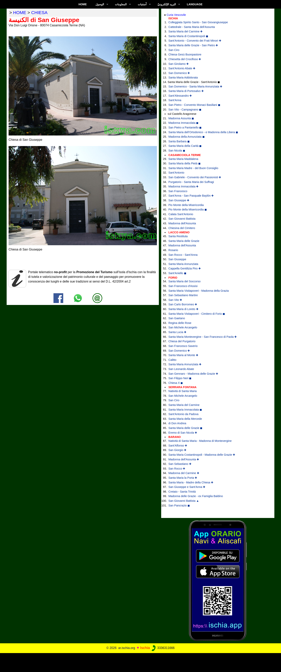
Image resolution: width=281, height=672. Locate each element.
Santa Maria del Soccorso (184, 281)
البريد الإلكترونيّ (166, 4)
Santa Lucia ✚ (177, 332)
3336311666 (162, 648)
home (19, 12)
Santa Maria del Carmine (183, 404)
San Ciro (173, 50)
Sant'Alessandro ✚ (180, 95)
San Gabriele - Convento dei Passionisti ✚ (194, 177)
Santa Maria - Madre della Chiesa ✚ (190, 482)
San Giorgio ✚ (177, 450)
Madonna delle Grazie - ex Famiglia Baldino (195, 496)
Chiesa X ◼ (175, 382)
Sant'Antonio (176, 172)
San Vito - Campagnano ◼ (184, 109)
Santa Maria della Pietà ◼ (184, 163)
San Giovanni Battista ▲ (183, 500)
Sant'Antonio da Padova (183, 414)
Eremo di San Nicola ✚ (182, 432)
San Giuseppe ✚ (178, 200)
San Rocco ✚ (176, 468)
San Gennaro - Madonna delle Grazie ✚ (193, 373)
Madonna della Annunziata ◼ (186, 136)
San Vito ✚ (175, 299)
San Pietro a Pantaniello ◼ (185, 127)
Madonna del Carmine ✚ (183, 473)
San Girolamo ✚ (178, 63)
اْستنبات (142, 4)
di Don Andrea (177, 423)
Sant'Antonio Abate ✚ (181, 68)
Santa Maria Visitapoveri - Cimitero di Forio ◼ (196, 313)
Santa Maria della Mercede (185, 418)
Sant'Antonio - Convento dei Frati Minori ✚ (194, 40)
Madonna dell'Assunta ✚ (183, 459)
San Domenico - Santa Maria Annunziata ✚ (195, 86)
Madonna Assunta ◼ (181, 118)
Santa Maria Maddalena (183, 158)
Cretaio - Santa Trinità (182, 491)
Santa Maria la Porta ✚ (182, 477)
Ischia (145, 648)
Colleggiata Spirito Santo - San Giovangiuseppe (198, 22)
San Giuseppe (177, 259)
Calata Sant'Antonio (180, 214)
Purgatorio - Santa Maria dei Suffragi (191, 182)
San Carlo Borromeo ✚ (182, 304)
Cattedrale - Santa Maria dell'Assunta (191, 27)
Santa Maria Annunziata (183, 264)
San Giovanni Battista (181, 218)
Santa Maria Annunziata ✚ (184, 364)
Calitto (172, 359)
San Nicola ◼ (176, 150)
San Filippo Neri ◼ (179, 378)
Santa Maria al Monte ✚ (183, 355)
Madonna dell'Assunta (182, 223)
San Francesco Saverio (183, 346)
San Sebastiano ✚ (179, 463)
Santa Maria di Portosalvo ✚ (186, 91)
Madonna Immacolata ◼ (183, 122)
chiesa (39, 12)
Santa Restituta (178, 236)
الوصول (99, 4)
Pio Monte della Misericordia (186, 205)
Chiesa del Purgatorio (181, 341)
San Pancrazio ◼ (179, 505)
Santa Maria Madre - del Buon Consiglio (193, 168)
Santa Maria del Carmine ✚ (185, 31)
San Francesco (177, 191)
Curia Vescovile (176, 14)
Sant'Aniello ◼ (177, 273)
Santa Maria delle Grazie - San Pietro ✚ (193, 45)
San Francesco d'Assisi (182, 286)
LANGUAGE (195, 4)
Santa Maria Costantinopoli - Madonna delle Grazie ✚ (201, 454)
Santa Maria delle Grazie (183, 240)
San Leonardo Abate (181, 369)
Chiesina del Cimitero (181, 228)
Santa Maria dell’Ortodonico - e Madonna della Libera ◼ (203, 132)
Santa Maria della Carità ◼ (185, 145)
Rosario (173, 250)
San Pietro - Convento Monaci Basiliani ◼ (194, 104)
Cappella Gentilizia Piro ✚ (184, 268)
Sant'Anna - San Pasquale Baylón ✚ (191, 195)
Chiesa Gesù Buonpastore (184, 54)
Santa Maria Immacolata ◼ (185, 409)
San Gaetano (176, 318)
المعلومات (121, 4)
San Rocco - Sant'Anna (182, 254)
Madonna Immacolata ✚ (183, 186)
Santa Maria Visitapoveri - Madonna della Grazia (198, 290)
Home (82, 4)
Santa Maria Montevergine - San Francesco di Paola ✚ (202, 336)
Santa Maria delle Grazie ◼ (185, 428)
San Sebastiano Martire (183, 295)
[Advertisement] (140, 662)
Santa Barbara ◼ (179, 141)
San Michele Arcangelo (182, 327)
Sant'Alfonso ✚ (177, 445)
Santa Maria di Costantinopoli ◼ (188, 36)
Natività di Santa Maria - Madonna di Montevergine (200, 440)
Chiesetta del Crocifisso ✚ (184, 59)
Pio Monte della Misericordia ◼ (187, 209)
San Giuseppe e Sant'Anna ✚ (186, 486)
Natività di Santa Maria (182, 391)
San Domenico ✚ (179, 73)
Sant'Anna (174, 100)
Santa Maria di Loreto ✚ (183, 309)
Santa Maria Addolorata (183, 77)
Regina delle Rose (179, 322)
